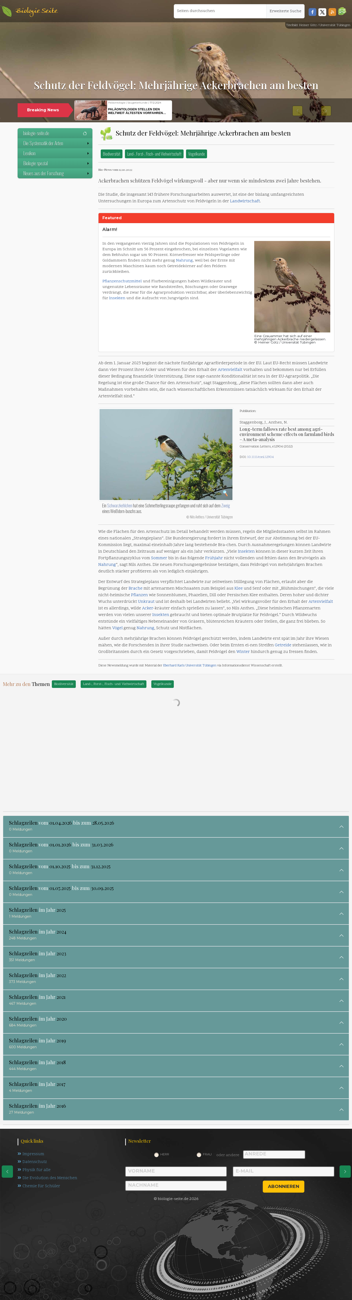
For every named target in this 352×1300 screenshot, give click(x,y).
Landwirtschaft (245, 201)
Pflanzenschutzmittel (122, 281)
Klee (238, 589)
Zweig (225, 505)
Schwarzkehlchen (119, 505)
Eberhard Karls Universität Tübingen (189, 665)
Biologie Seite (36, 11)
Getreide (283, 645)
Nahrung (184, 260)
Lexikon (56, 153)
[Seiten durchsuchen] (220, 11)
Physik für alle (34, 1170)
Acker (147, 608)
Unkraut (146, 602)
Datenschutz (32, 1162)
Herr (164, 1154)
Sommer (159, 558)
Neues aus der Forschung (56, 173)
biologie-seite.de (55, 133)
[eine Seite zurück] (7, 1171)
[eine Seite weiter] (345, 1171)
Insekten (117, 298)
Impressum (31, 1154)
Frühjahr (214, 558)
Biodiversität (111, 154)
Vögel (117, 628)
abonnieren (283, 1186)
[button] (342, 11)
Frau (207, 1154)
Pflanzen (139, 595)
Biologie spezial (56, 163)
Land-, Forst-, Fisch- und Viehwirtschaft (154, 154)
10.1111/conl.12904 (260, 457)
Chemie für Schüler (39, 1186)
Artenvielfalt (230, 370)
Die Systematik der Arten (56, 143)
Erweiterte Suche (285, 11)
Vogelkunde (196, 154)
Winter (243, 652)
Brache (136, 589)
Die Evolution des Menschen (47, 1178)
